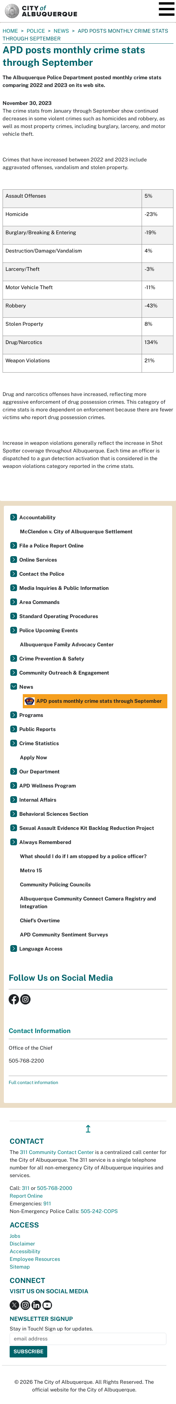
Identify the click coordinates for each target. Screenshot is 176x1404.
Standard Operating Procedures (58, 616)
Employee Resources (35, 1259)
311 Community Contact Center (57, 1152)
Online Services (38, 560)
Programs (31, 715)
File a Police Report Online (51, 546)
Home (10, 31)
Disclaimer (22, 1244)
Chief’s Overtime (40, 920)
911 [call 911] (47, 1204)
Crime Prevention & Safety (51, 659)
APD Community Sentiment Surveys (64, 935)
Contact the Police (41, 574)
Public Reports (37, 729)
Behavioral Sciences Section (53, 814)
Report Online (26, 1196)
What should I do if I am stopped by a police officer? (83, 856)
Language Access (40, 949)
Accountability (37, 517)
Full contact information (33, 1082)
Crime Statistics (39, 743)
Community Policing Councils (55, 885)
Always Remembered (45, 842)
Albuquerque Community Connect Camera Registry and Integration (88, 902)
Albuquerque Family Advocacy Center (67, 645)
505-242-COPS (99, 1211)
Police (36, 31)
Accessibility (25, 1251)
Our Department (39, 772)
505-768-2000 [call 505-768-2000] (54, 1188)
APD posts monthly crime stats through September (93, 701)
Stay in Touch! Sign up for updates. (51, 1329)
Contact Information (40, 1031)
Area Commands (39, 602)
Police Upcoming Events (48, 630)
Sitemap (20, 1267)
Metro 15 (31, 870)
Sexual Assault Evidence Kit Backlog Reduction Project (86, 828)
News (61, 31)
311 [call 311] (26, 1188)
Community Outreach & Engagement (64, 673)
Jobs (15, 1236)
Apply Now (33, 757)
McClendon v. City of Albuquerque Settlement (76, 532)
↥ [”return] (88, 1129)
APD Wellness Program (47, 786)
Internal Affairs (37, 800)
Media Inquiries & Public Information (64, 588)
